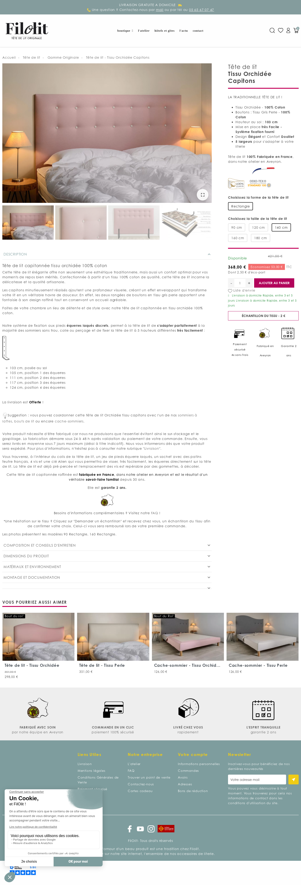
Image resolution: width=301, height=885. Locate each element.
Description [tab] (15, 254)
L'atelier (134, 764)
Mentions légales (91, 771)
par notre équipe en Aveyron (38, 732)
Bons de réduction (193, 791)
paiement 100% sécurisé (113, 732)
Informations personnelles (199, 764)
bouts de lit (24, 421)
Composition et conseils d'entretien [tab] (39, 545)
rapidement (188, 732)
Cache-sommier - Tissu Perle (258, 665)
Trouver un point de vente (149, 777)
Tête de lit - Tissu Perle (102, 665)
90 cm (236, 227)
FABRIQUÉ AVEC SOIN (38, 727)
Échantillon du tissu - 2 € (263, 316)
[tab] (107, 586)
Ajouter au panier (274, 283)
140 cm (281, 227)
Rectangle (240, 206)
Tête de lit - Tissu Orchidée (32, 665)
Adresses (185, 784)
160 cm (237, 238)
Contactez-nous (141, 784)
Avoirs (183, 777)
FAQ (155, 513)
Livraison (151, 448)
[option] (107, 133)
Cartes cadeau (140, 791)
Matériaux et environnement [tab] (32, 567)
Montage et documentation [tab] (31, 577)
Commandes (188, 771)
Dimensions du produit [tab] (26, 556)
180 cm (260, 238)
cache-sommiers (69, 421)
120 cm (258, 227)
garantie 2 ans (263, 732)
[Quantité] (240, 283)
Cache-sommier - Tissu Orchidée (188, 665)
